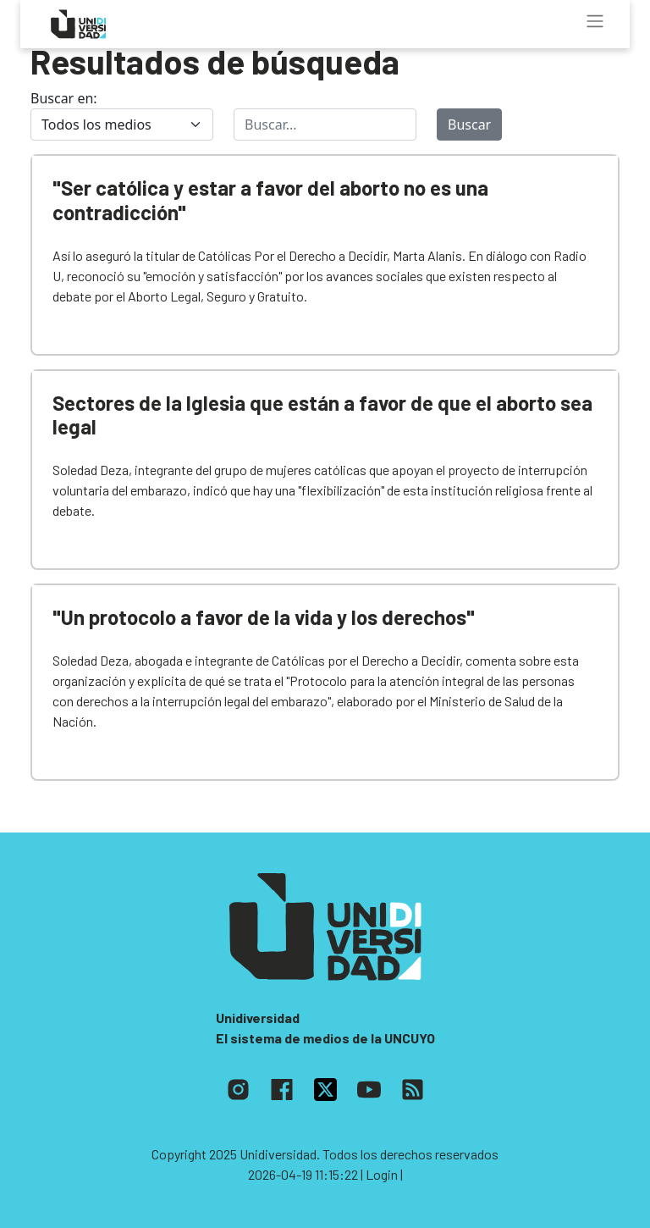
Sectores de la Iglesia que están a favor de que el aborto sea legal (322, 415)
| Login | (382, 1174)
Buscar (469, 124)
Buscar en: (63, 98)
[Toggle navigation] (595, 21)
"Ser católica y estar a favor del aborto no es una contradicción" (270, 199)
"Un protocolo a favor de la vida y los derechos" (263, 617)
